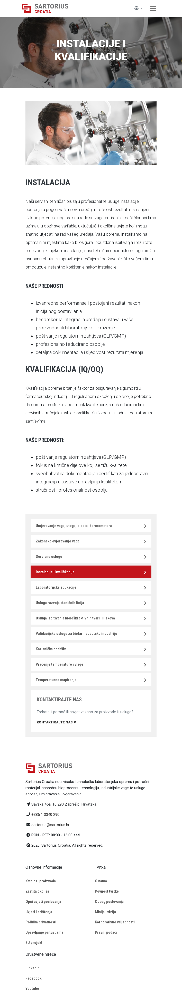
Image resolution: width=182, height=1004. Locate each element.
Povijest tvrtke (107, 891)
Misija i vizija (105, 912)
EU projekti (34, 942)
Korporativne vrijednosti (115, 922)
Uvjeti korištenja (38, 912)
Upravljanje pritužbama (44, 932)
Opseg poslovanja (109, 901)
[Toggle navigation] (153, 8)
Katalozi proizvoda (40, 881)
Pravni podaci (106, 932)
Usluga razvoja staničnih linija (60, 602)
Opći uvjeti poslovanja (43, 901)
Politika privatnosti (40, 922)
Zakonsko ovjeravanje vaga (57, 541)
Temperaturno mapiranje (56, 679)
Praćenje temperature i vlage (59, 664)
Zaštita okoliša (37, 891)
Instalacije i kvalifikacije (55, 572)
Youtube (32, 988)
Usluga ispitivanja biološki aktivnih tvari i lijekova (75, 618)
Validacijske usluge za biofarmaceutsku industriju (76, 633)
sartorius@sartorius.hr (50, 825)
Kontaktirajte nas (57, 722)
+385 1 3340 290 (45, 814)
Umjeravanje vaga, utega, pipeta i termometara (74, 525)
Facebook (33, 978)
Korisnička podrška (51, 649)
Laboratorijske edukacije (56, 587)
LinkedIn (32, 968)
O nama (101, 881)
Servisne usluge (49, 556)
